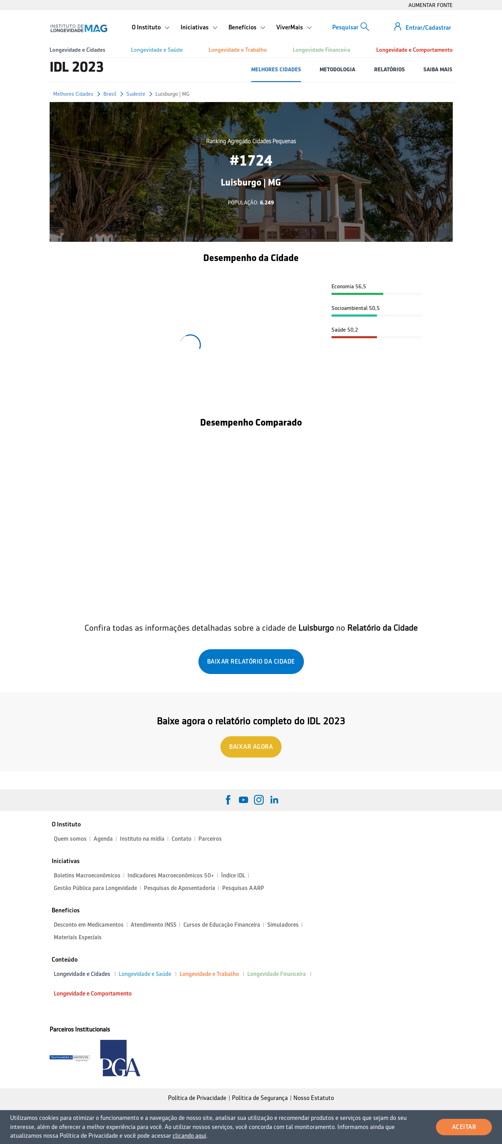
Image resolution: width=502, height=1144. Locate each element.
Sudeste (135, 94)
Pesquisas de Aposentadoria (179, 888)
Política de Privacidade (197, 1097)
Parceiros (210, 838)
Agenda (103, 838)
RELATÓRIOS (389, 69)
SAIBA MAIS (437, 69)
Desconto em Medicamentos (89, 924)
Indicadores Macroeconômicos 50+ (171, 875)
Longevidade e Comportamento (414, 49)
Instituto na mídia (142, 838)
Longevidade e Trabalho (238, 49)
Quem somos (70, 838)
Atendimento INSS (153, 924)
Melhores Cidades (73, 94)
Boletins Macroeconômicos (87, 875)
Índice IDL (233, 875)
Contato (181, 838)
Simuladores (283, 924)
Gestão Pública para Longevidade (95, 888)
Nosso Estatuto (313, 1097)
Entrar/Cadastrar (428, 27)
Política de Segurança (260, 1097)
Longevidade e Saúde (157, 49)
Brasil (109, 94)
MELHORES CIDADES (276, 69)
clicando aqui (189, 1135)
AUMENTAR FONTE (430, 5)
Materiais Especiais (78, 937)
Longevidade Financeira (321, 49)
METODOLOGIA (337, 69)
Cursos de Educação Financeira (221, 924)
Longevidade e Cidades (77, 49)
